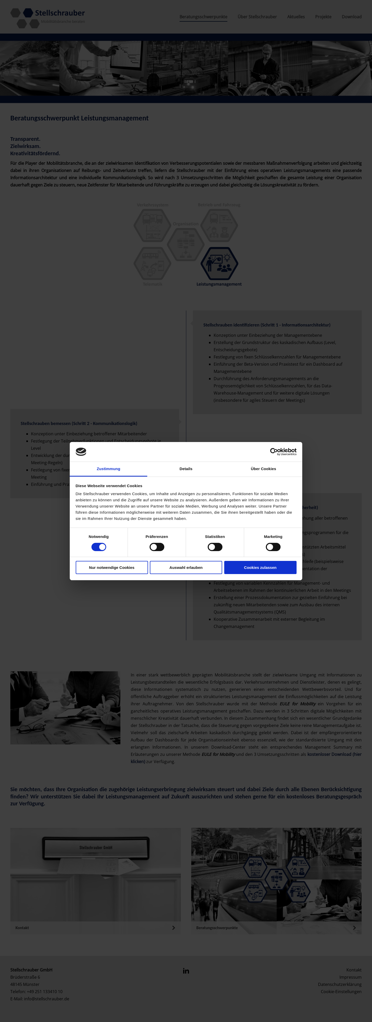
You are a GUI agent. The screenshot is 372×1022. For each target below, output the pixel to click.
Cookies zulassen (260, 567)
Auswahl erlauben (186, 567)
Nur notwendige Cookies (112, 567)
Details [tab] (186, 469)
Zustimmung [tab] (108, 469)
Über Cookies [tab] (263, 469)
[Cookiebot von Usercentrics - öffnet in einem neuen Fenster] (274, 452)
